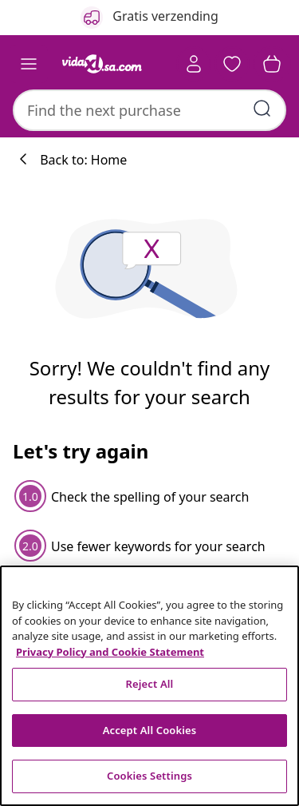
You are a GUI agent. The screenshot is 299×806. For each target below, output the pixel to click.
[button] (232, 63)
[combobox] (149, 110)
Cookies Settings (149, 775)
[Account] (193, 63)
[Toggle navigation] (29, 64)
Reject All (150, 684)
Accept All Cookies (150, 730)
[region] (149, 686)
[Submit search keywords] (262, 108)
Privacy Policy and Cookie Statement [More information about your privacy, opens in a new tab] (110, 652)
